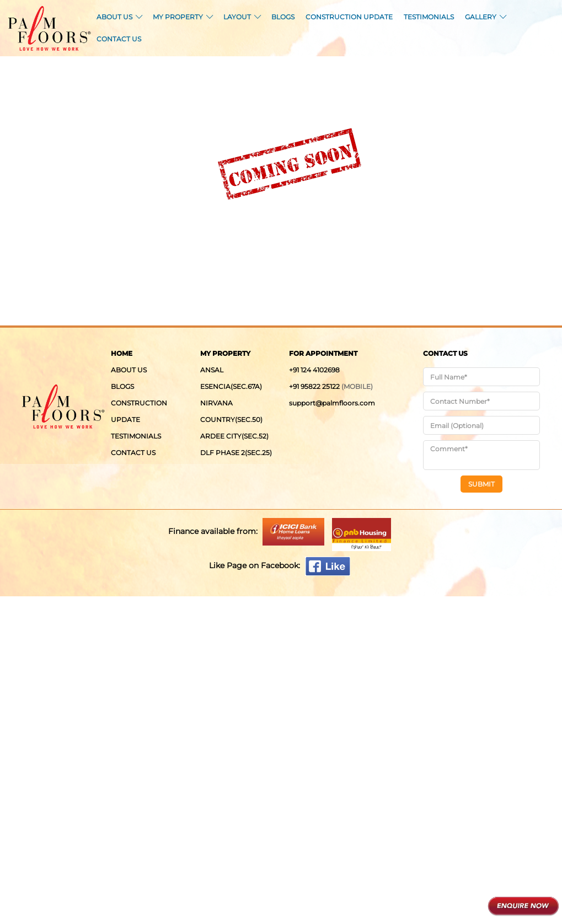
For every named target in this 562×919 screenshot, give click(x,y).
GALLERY (485, 17)
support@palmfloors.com (332, 403)
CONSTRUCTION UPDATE (349, 17)
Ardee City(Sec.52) (234, 436)
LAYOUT (241, 17)
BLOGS (283, 17)
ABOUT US (119, 17)
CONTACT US (119, 39)
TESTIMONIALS (429, 17)
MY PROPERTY (182, 17)
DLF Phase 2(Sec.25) (236, 452)
